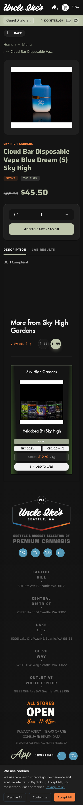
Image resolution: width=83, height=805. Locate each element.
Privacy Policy (55, 787)
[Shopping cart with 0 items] (65, 7)
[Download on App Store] (68, 21)
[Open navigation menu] (75, 7)
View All (21, 343)
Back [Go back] (14, 33)
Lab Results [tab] (43, 249)
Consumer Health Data (42, 737)
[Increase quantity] (66, 214)
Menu (27, 44)
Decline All (15, 797)
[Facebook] (23, 552)
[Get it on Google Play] (76, 21)
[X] (35, 552)
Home (8, 44)
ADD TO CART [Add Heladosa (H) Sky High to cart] (41, 466)
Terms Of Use (55, 732)
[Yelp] (47, 552)
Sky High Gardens (41, 372)
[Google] (60, 552)
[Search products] (55, 7)
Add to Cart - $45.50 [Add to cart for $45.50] (41, 229)
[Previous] (43, 344)
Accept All (65, 797)
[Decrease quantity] (16, 214)
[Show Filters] (19, 20)
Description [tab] (15, 249)
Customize (40, 797)
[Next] (55, 344)
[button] (41, 419)
